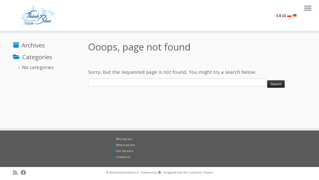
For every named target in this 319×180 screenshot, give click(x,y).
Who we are (124, 139)
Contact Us (123, 157)
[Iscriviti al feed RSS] (17, 173)
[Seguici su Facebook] (25, 173)
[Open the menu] (307, 8)
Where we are (125, 145)
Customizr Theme (201, 172)
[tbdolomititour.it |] (37, 15)
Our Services (124, 151)
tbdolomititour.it (127, 172)
